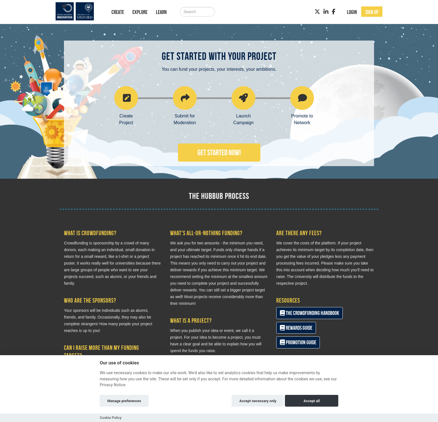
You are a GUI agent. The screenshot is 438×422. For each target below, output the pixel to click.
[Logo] (78, 11)
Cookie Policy (111, 418)
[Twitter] (317, 11)
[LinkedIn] (326, 11)
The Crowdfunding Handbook (309, 313)
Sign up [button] (372, 12)
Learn (161, 12)
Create (117, 12)
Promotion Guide (298, 342)
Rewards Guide (296, 328)
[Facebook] (333, 11)
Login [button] (352, 12)
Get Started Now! (219, 152)
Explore (139, 12)
